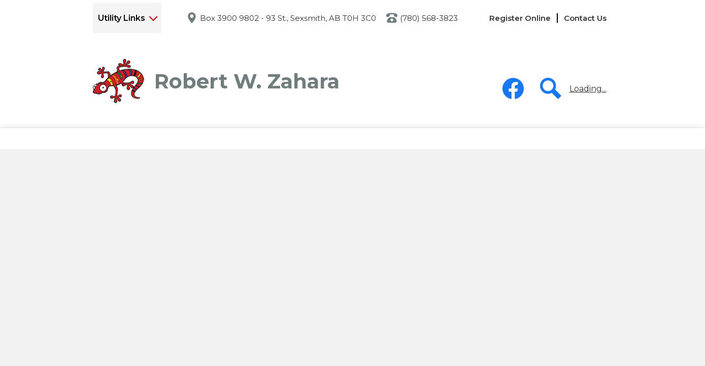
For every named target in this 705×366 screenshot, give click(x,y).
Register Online (520, 18)
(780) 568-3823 (429, 18)
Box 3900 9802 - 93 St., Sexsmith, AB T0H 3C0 (288, 18)
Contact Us (585, 18)
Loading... (588, 89)
